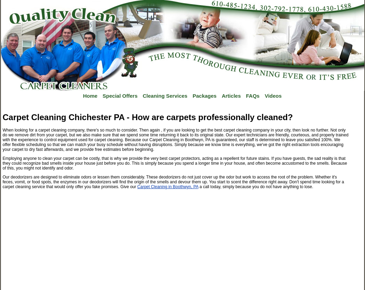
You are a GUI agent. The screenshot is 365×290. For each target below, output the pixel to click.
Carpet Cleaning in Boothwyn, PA (168, 186)
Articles (231, 96)
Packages (205, 96)
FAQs (252, 96)
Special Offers (120, 96)
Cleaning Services (165, 96)
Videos (273, 96)
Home (90, 96)
